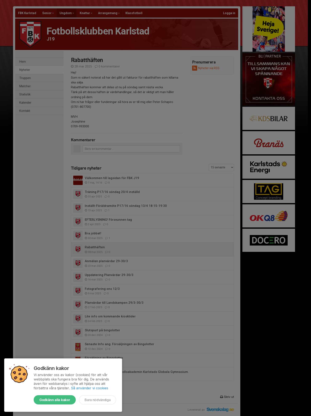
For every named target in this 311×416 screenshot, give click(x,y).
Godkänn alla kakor (54, 400)
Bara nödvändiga (97, 400)
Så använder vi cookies (89, 388)
